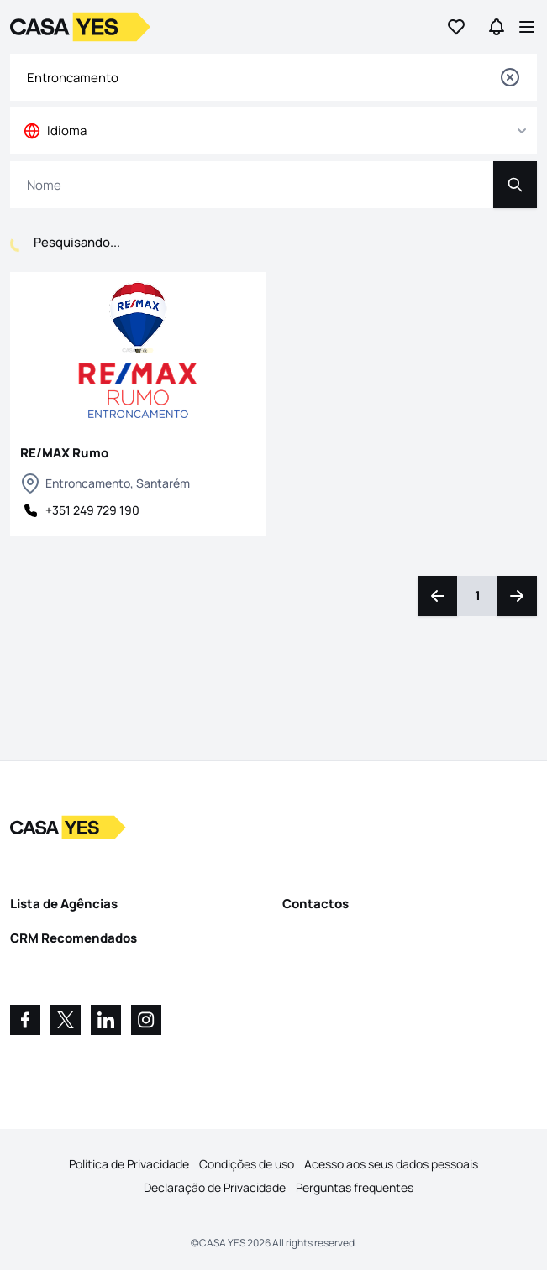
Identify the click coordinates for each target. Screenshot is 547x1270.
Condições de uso (246, 1164)
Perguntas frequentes (354, 1187)
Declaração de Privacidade (215, 1187)
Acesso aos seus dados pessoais (391, 1164)
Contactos (315, 903)
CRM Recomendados (73, 938)
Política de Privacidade (129, 1164)
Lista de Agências (64, 903)
